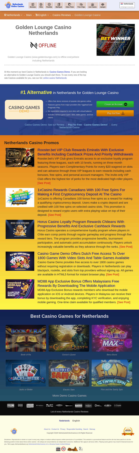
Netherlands (13, 15)
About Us (47, 429)
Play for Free (118, 112)
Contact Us (55, 429)
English (42, 15)
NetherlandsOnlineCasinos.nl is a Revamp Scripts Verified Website (49, 444)
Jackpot (102, 7)
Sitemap (92, 429)
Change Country (127, 7)
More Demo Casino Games (69, 395)
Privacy (62, 429)
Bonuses (33, 7)
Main (29, 15)
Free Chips (81, 7)
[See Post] (44, 183)
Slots (41, 7)
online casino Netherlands (55, 78)
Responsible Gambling (74, 429)
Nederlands (64, 421)
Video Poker (70, 7)
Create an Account (118, 105)
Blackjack (59, 7)
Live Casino (93, 7)
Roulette (49, 7)
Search (85, 429)
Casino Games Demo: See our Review (44, 129)
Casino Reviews (62, 15)
